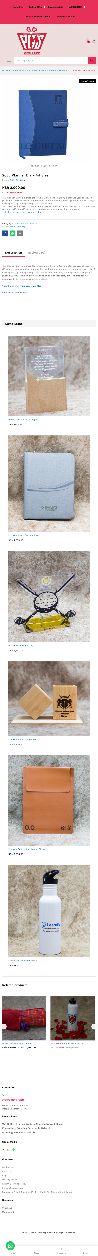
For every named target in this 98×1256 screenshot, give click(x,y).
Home (5, 70)
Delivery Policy (9, 1179)
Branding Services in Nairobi (18, 1132)
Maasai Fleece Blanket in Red (17, 1043)
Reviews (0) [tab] (36, 252)
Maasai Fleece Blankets (38, 16)
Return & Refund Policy (14, 1184)
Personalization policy (13, 1188)
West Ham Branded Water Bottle (66, 1043)
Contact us (7, 1167)
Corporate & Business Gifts (26, 223)
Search (92, 60)
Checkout (7, 1208)
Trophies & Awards (65, 16)
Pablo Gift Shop (17, 180)
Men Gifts (18, 7)
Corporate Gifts (55, 7)
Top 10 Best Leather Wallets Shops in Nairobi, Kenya (32, 1124)
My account (8, 1212)
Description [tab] (13, 252)
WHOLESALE (75, 7)
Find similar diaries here (14, 292)
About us (6, 1171)
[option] (25, 1024)
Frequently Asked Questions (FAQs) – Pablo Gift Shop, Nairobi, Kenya (37, 1192)
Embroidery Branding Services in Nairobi (26, 1128)
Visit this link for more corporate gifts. (21, 212)
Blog (4, 1175)
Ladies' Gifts (35, 7)
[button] (10, 1245)
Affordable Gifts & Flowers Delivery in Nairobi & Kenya (37, 70)
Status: (5, 192)
